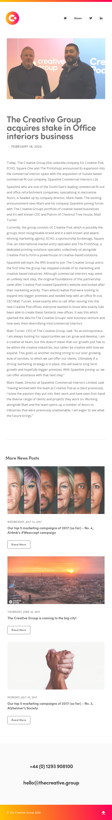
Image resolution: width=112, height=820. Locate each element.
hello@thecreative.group (51, 782)
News (78, 18)
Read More (18, 544)
